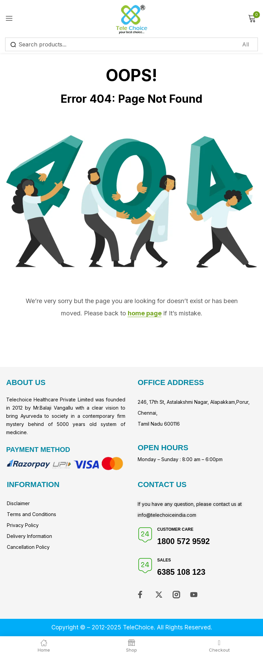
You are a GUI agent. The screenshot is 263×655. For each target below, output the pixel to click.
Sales (164, 560)
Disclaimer (18, 503)
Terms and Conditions (31, 514)
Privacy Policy (23, 525)
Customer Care (175, 529)
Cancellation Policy (28, 547)
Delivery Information (29, 536)
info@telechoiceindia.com (167, 515)
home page (145, 313)
